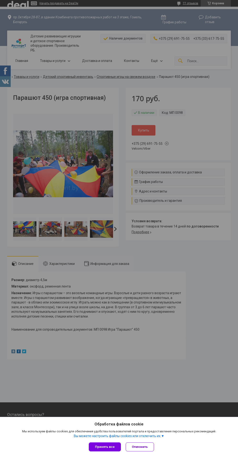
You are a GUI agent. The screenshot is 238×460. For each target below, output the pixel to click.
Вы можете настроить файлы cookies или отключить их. (117, 436)
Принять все (105, 447)
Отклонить (140, 447)
